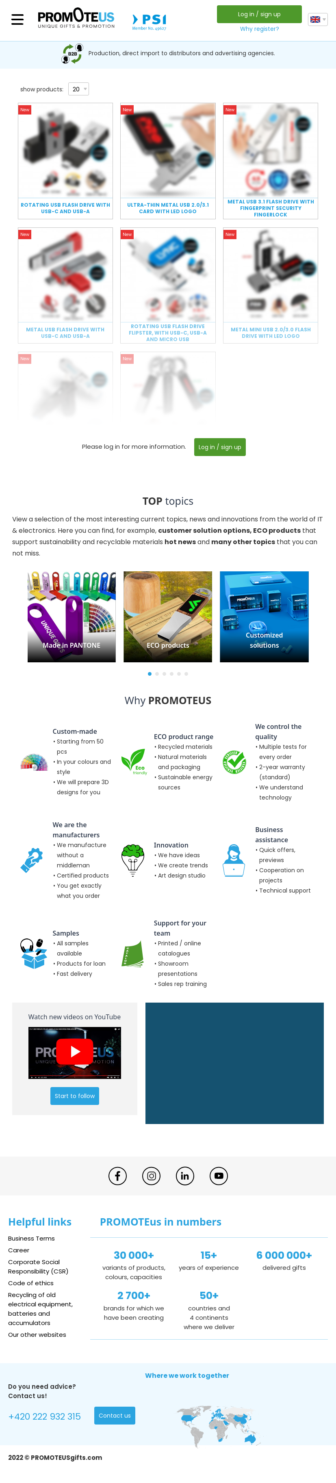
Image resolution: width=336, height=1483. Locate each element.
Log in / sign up (259, 14)
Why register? (259, 29)
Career (18, 1250)
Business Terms (31, 1238)
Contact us (115, 1416)
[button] (150, 674)
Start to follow (75, 1096)
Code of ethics (31, 1283)
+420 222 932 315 (44, 1416)
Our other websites (37, 1334)
